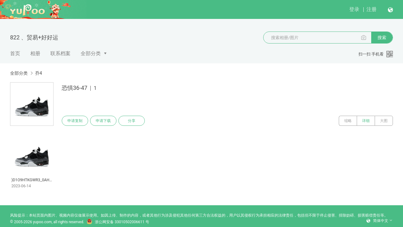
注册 (371, 9)
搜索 (381, 37)
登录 (354, 9)
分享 (131, 121)
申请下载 (103, 121)
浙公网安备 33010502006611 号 (118, 222)
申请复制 (74, 121)
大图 (384, 121)
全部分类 (91, 53)
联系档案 (60, 53)
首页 (15, 53)
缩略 (348, 121)
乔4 (38, 73)
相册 (35, 53)
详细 (366, 121)
